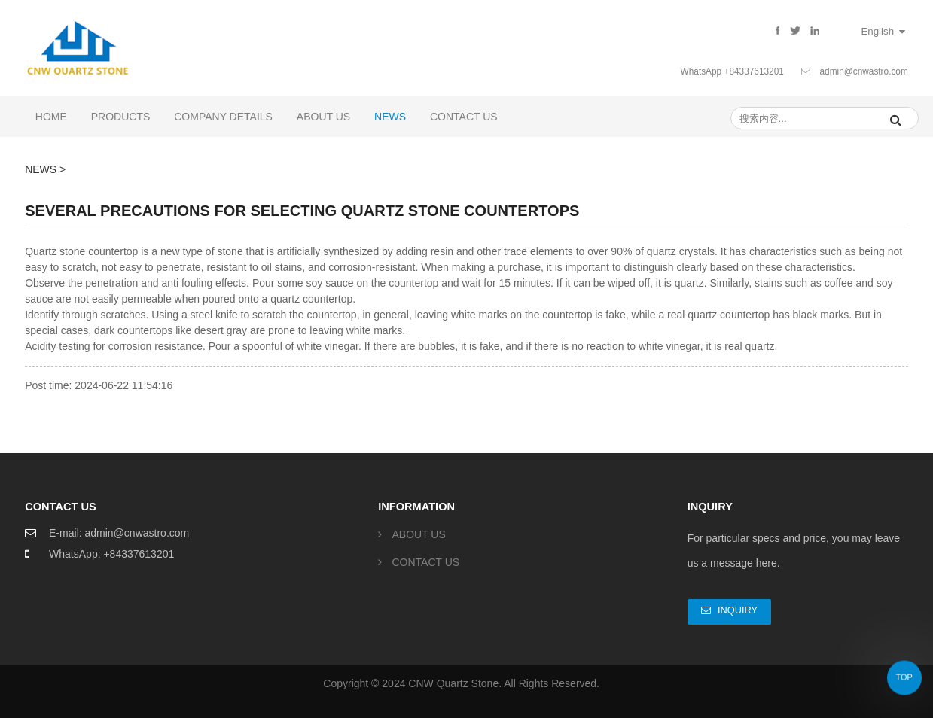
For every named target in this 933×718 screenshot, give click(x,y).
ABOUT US (323, 117)
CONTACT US (464, 117)
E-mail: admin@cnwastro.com (119, 533)
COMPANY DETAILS (223, 117)
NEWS (390, 117)
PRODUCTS (121, 117)
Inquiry (738, 610)
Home (51, 117)
